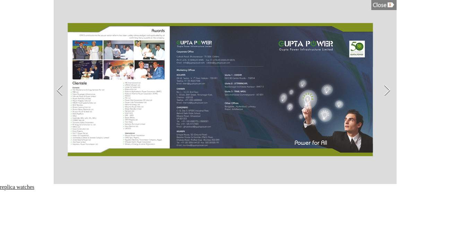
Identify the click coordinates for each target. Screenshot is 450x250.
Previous (59, 90)
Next (388, 90)
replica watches (17, 187)
